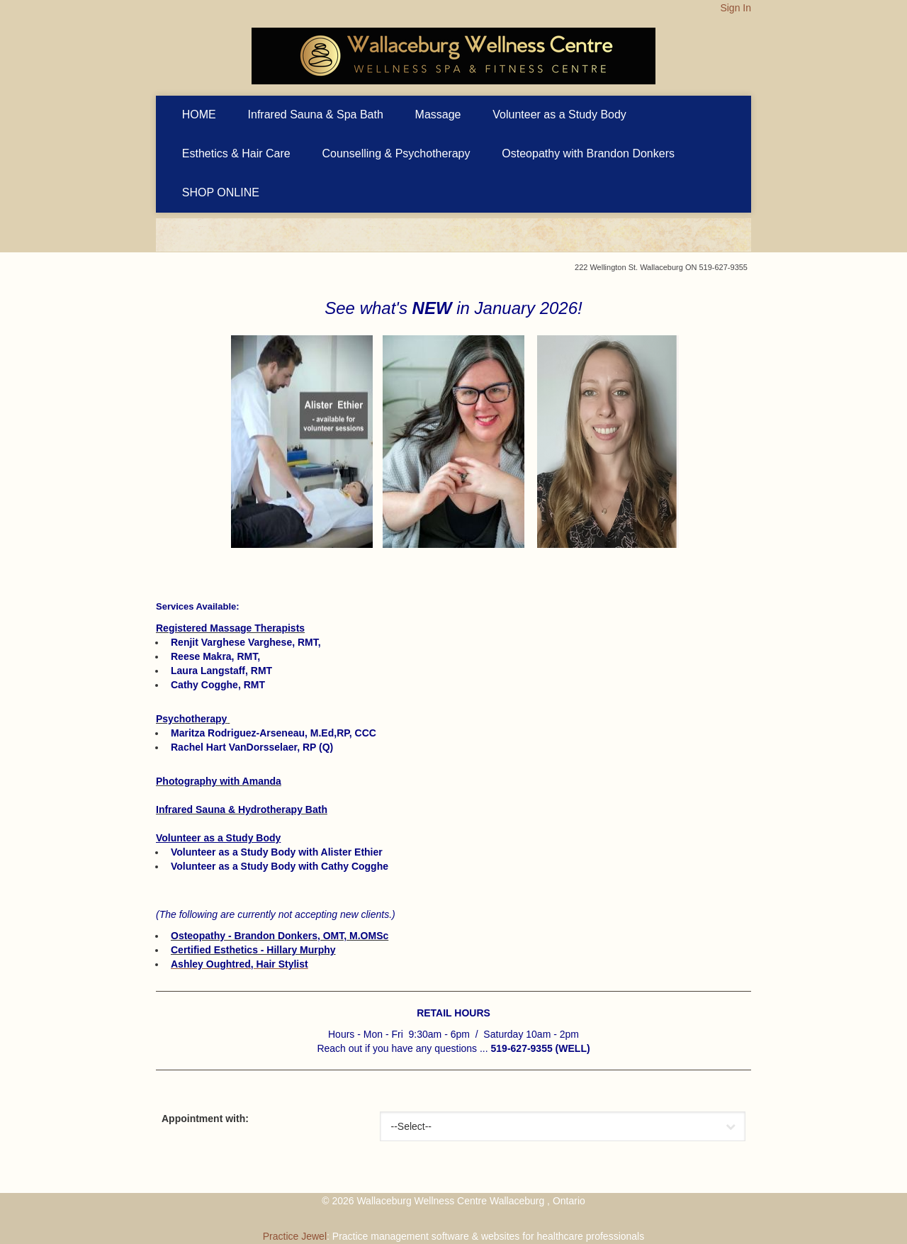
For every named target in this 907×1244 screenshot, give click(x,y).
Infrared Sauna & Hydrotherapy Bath (241, 809)
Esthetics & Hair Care (236, 153)
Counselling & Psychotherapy (396, 153)
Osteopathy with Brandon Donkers (588, 153)
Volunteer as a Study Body (559, 114)
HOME (199, 114)
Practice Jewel (295, 1236)
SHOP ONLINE (220, 192)
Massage (438, 114)
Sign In (735, 7)
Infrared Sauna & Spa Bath (315, 114)
